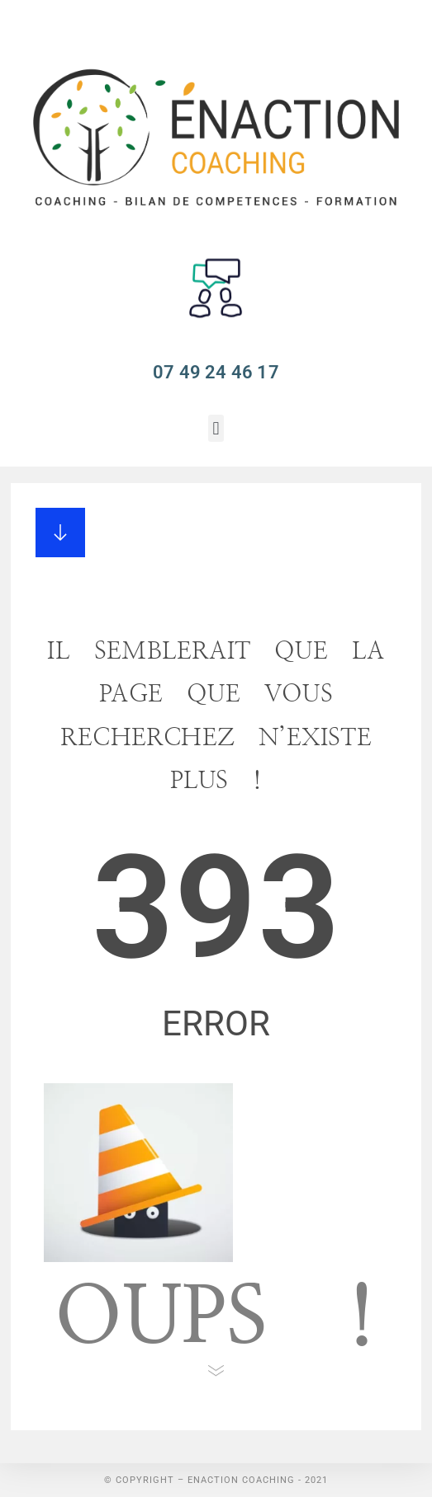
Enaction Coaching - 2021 (258, 1480)
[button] (216, 428)
